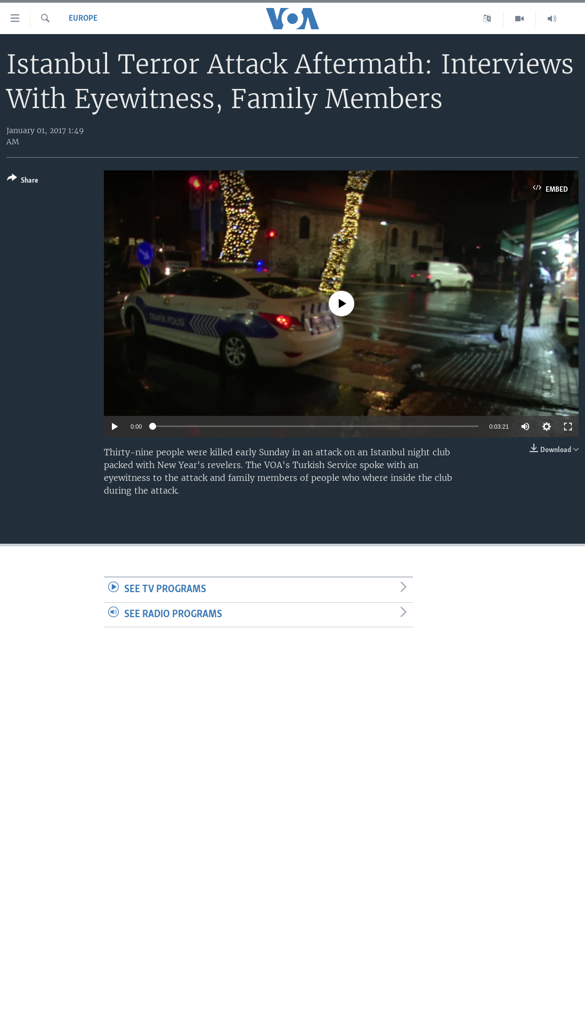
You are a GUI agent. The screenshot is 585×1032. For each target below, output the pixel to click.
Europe (83, 18)
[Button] (22, 181)
